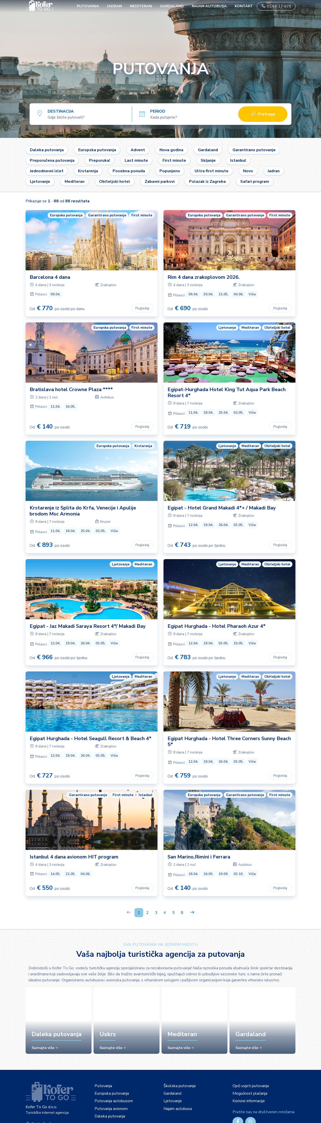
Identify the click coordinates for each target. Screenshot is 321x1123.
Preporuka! (99, 160)
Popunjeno (169, 171)
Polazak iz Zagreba (207, 181)
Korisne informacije (248, 1101)
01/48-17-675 (276, 6)
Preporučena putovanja (52, 160)
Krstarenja (88, 171)
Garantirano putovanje (254, 150)
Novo (248, 171)
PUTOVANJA (88, 6)
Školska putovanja (180, 1086)
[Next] (192, 912)
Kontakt (244, 6)
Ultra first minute (211, 171)
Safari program (254, 181)
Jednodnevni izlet (46, 171)
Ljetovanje (40, 181)
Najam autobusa (209, 6)
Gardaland (172, 6)
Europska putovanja (97, 150)
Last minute (136, 160)
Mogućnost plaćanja (249, 1093)
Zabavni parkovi (160, 181)
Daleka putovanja (47, 150)
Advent (138, 150)
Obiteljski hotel (114, 181)
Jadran (114, 6)
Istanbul (238, 160)
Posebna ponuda (129, 171)
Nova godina (171, 150)
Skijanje (208, 160)
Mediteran (141, 6)
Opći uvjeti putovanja (250, 1086)
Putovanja (103, 1086)
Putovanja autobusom (114, 1101)
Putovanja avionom (111, 1108)
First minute (174, 160)
